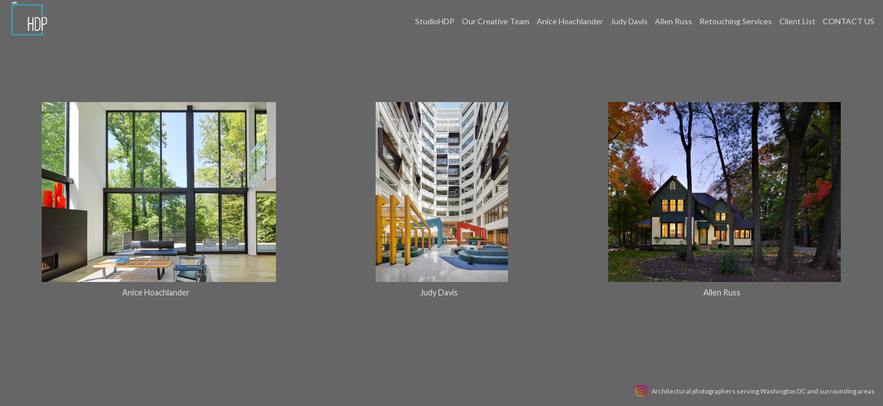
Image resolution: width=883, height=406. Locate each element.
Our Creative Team (495, 21)
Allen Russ (673, 21)
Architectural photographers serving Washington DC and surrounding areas (763, 391)
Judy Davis (629, 21)
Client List (797, 21)
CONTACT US (849, 21)
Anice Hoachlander (570, 21)
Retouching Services (735, 21)
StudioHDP (434, 21)
